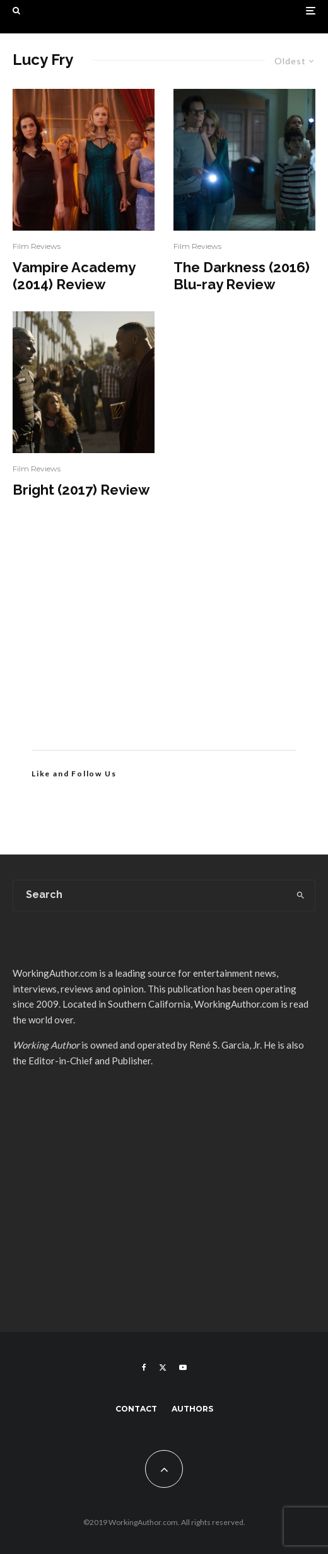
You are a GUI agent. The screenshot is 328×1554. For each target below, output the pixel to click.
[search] (301, 895)
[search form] (150, 895)
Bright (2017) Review (81, 489)
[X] (163, 1367)
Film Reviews (37, 246)
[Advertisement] (164, 643)
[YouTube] (183, 1367)
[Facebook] (144, 1367)
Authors (192, 1408)
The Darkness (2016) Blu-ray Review (241, 275)
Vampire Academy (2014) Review (74, 275)
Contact (136, 1408)
